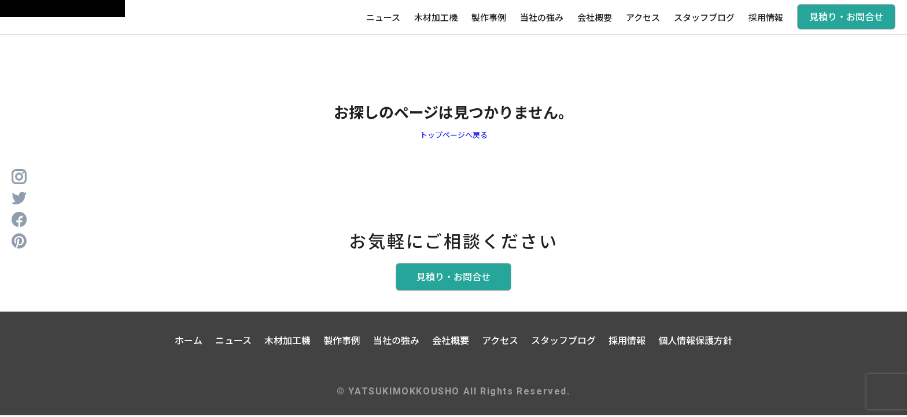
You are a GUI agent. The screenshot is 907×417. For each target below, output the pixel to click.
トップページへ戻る (454, 134)
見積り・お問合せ (846, 16)
